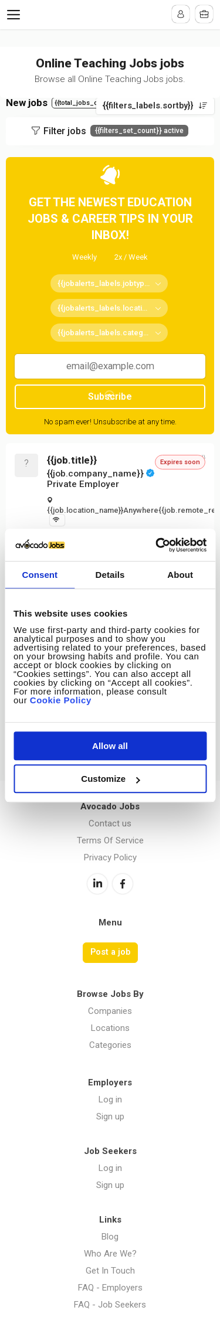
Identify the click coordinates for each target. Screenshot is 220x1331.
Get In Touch (110, 1270)
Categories (110, 1045)
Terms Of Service (110, 840)
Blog (110, 1236)
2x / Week (131, 257)
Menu (16, 14)
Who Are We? (110, 1253)
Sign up (110, 1116)
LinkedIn (97, 884)
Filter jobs (115, 131)
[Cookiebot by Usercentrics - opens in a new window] (157, 545)
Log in (110, 1099)
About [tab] (180, 575)
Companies (110, 1011)
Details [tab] (110, 575)
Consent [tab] (39, 575)
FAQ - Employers (110, 1287)
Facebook (123, 884)
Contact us (110, 823)
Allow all (110, 746)
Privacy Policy (110, 857)
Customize (110, 779)
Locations (110, 1028)
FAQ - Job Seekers (110, 1304)
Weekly (84, 257)
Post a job (110, 952)
